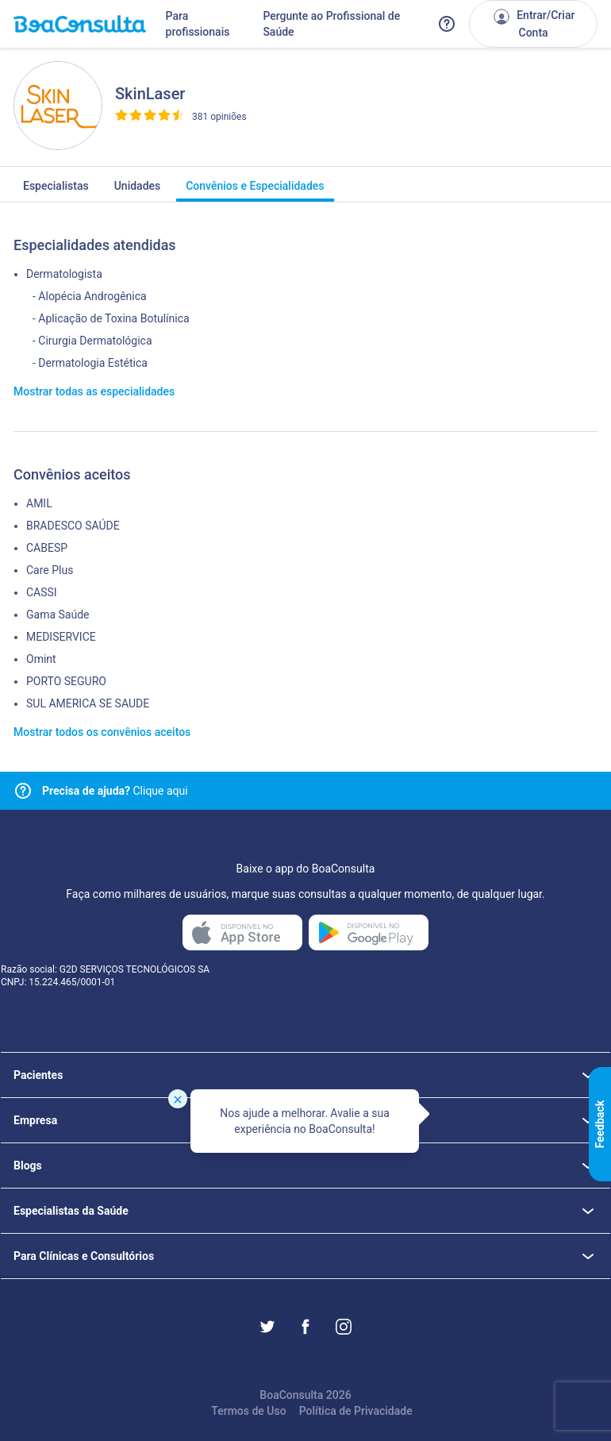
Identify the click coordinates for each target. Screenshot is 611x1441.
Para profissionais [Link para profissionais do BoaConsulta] (198, 24)
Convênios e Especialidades (254, 190)
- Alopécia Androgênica (90, 296)
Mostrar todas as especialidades (94, 391)
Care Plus (49, 570)
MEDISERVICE (61, 636)
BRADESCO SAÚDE (73, 525)
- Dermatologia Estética (90, 362)
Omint (41, 659)
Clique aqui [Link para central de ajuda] (115, 790)
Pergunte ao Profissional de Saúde (331, 24)
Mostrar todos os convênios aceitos (101, 732)
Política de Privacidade (356, 1410)
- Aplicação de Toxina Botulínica (111, 318)
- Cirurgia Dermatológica (92, 340)
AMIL (39, 503)
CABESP (46, 547)
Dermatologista (64, 274)
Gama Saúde (57, 614)
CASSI (41, 592)
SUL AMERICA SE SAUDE (87, 703)
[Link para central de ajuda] (23, 790)
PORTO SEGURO (66, 681)
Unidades (138, 190)
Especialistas (55, 190)
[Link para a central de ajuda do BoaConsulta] (446, 23)
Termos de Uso (248, 1410)
